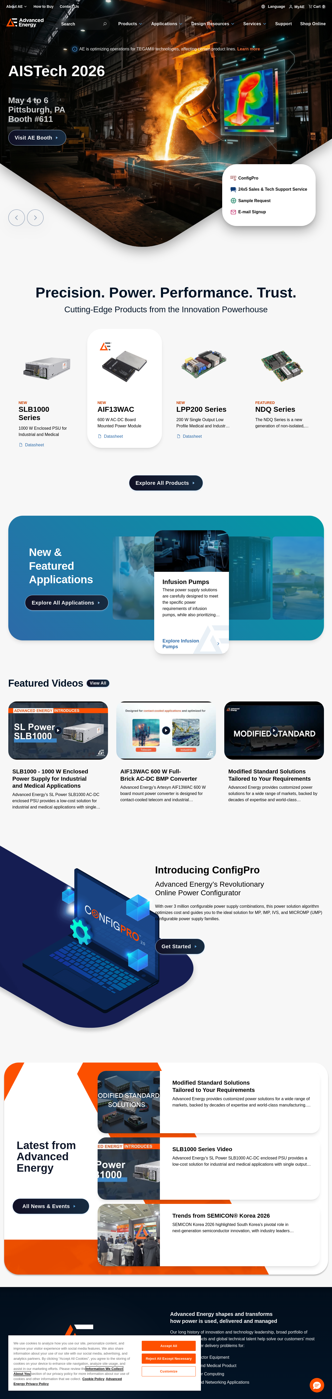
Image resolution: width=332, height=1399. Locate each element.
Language (273, 6)
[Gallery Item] (58, 762)
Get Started (180, 946)
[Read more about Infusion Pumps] (191, 551)
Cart (317, 6)
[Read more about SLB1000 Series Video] (129, 1168)
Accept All (168, 1346)
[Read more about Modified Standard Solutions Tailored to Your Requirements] (129, 1102)
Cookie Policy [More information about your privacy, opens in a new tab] (93, 1379)
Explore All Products (165, 483)
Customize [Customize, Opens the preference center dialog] (169, 1371)
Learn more (248, 49)
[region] (104, 1363)
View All (98, 683)
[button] (317, 1385)
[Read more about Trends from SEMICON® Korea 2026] (129, 1235)
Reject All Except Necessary (169, 1359)
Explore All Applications (66, 603)
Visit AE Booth (37, 138)
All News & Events (49, 1206)
